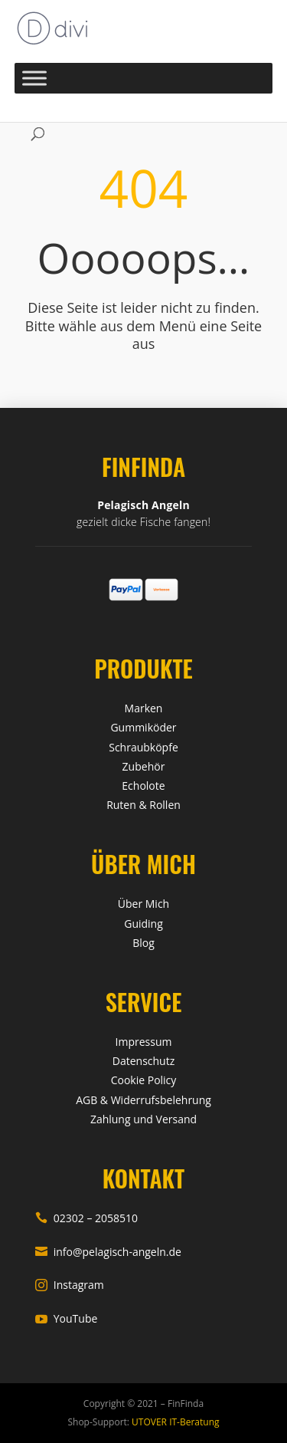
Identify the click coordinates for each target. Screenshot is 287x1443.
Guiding (143, 923)
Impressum (144, 1041)
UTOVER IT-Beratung (174, 1421)
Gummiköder (143, 727)
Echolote (143, 785)
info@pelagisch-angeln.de (108, 1251)
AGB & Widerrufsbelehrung (143, 1100)
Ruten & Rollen (143, 804)
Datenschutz (143, 1060)
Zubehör (143, 766)
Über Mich (143, 903)
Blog (143, 942)
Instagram (69, 1284)
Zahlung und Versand (143, 1119)
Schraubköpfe (143, 747)
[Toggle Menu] (34, 78)
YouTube (66, 1318)
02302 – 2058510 (86, 1218)
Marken (144, 708)
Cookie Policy (144, 1080)
